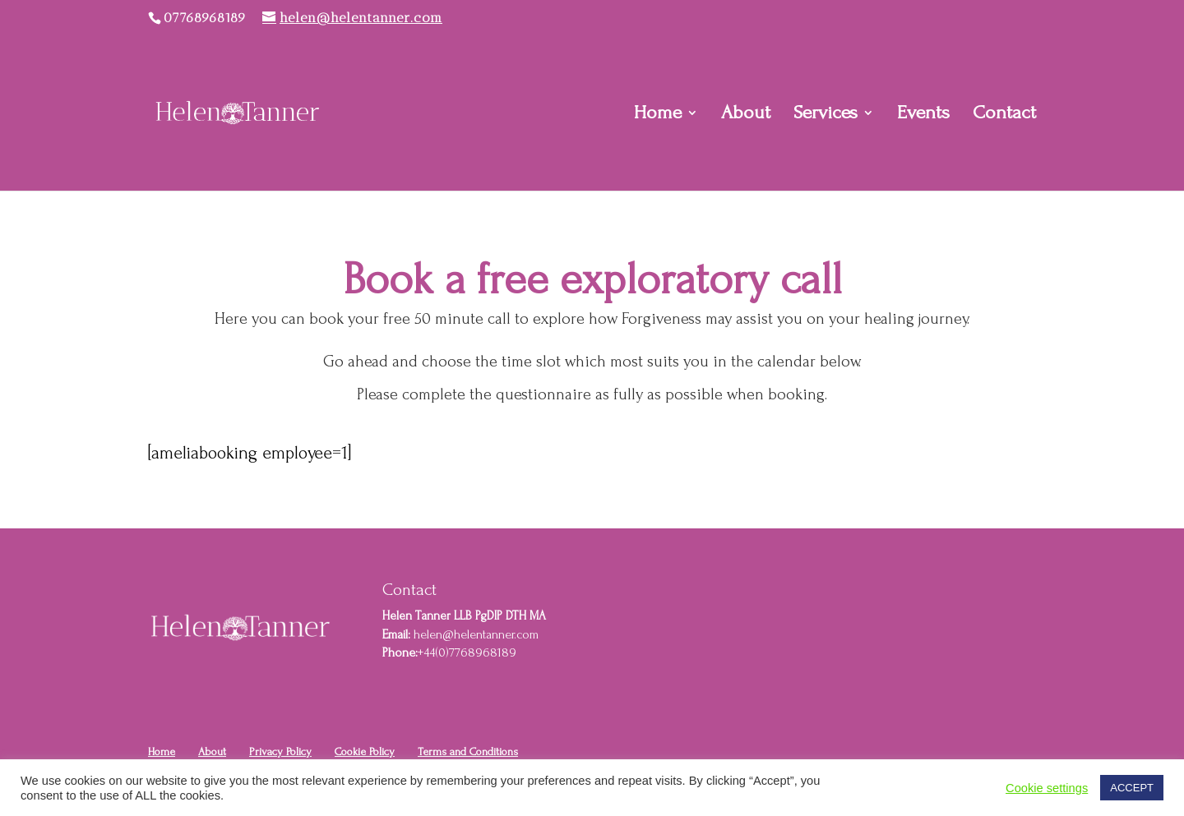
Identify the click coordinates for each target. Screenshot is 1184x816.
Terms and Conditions (468, 751)
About (745, 115)
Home (658, 115)
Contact (1004, 115)
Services (825, 115)
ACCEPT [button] (1132, 787)
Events (923, 115)
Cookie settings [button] (1047, 788)
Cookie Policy (365, 751)
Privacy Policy (280, 751)
